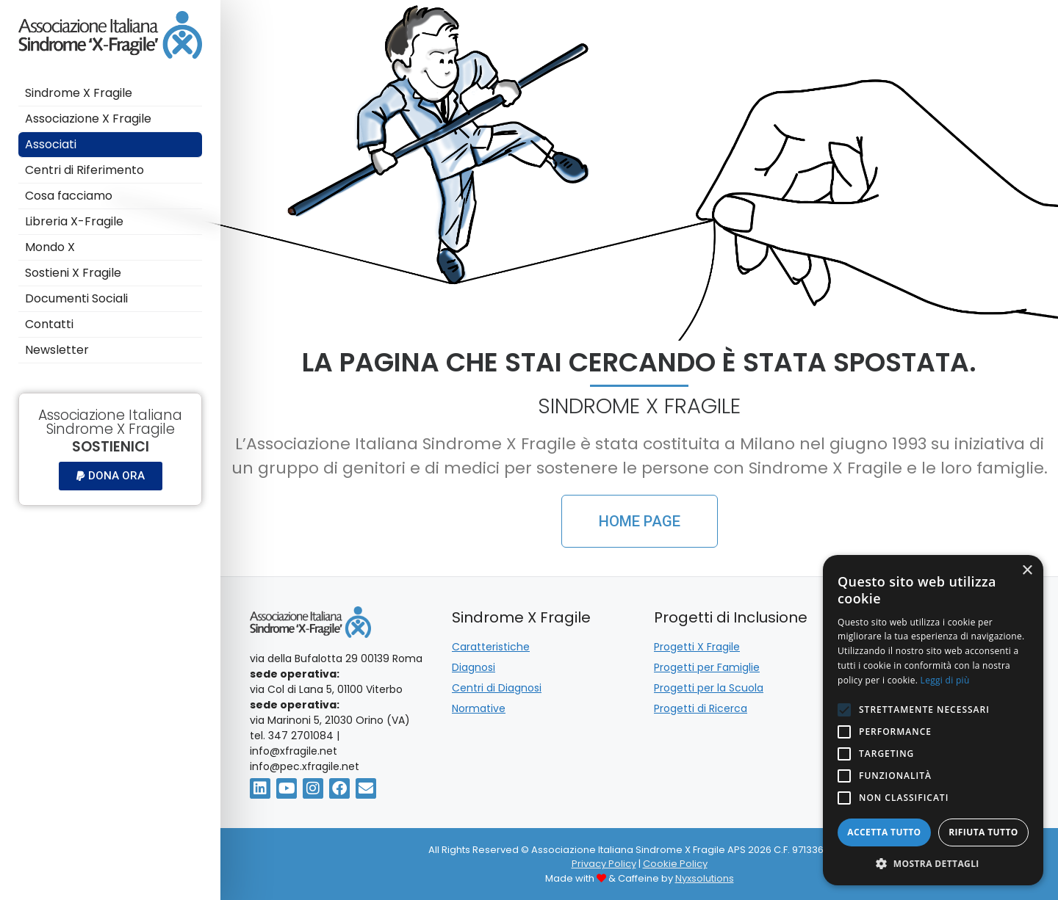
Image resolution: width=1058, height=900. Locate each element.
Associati (50, 144)
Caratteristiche (491, 646)
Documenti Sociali (76, 298)
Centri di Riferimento (84, 170)
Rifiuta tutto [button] (983, 832)
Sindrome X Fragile (78, 92)
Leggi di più (945, 680)
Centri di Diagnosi (496, 688)
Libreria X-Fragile (74, 221)
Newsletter (57, 349)
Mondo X (51, 247)
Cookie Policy (675, 864)
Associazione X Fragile (88, 118)
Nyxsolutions (704, 878)
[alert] (933, 720)
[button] (110, 476)
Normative (478, 708)
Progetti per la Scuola (708, 688)
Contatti (50, 324)
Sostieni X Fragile (74, 272)
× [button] (1026, 570)
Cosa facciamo (70, 195)
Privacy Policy (604, 864)
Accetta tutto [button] (884, 832)
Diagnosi (473, 667)
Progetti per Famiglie (707, 667)
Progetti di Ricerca (700, 708)
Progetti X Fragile (697, 646)
